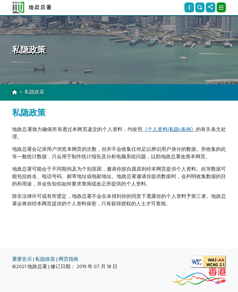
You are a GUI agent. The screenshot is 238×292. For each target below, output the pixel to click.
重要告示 (22, 259)
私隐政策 (45, 259)
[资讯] (189, 7)
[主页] (14, 92)
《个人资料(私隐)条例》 (169, 129)
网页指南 (68, 259)
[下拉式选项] (221, 7)
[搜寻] (200, 7)
